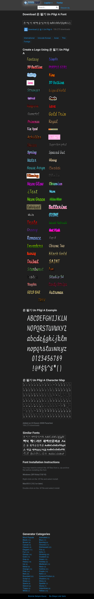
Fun (26, 552)
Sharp (26, 581)
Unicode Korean (44, 38)
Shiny (42, 581)
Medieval (44, 564)
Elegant (27, 550)
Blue (42, 540)
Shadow (44, 579)
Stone (42, 586)
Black (27, 540)
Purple (43, 571)
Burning (43, 542)
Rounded (28, 576)
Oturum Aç (65, 8)
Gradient (44, 557)
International (29, 38)
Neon (42, 566)
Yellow (43, 591)
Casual (27, 545)
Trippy (26, 588)
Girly (42, 552)
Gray (26, 559)
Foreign (27, 41)
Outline (43, 569)
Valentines (44, 588)
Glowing (44, 554)
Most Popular (28, 537)
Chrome (44, 545)
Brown (26, 542)
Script (26, 579)
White (26, 591)
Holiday (43, 562)
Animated (44, 537)
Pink (26, 571)
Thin (64, 38)
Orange (27, 569)
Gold (26, 557)
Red (26, 574)
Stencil (27, 586)
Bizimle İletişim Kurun (37, 596)
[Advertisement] (11, 48)
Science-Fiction (46, 576)
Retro (42, 574)
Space (26, 583)
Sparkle (43, 583)
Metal (26, 566)
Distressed (45, 547)
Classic (27, 547)
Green (43, 559)
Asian (56, 38)
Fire (42, 550)
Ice (25, 564)
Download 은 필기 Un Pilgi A (38, 29)
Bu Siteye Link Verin (57, 596)
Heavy (27, 562)
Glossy (27, 554)
